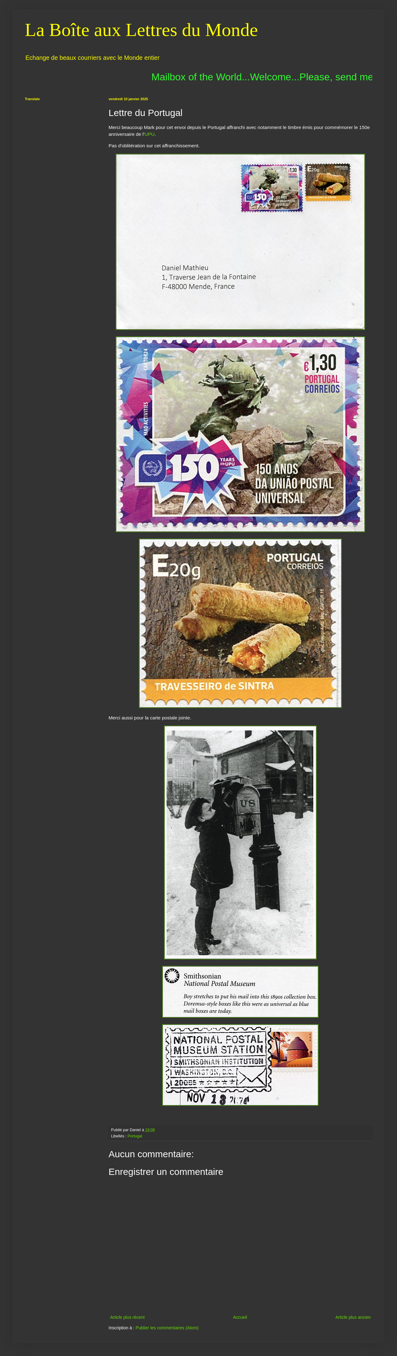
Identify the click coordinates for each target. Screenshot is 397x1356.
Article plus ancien (353, 1317)
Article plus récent (127, 1317)
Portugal (134, 1136)
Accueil (240, 1317)
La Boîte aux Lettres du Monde (141, 30)
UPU (150, 134)
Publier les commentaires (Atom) (167, 1327)
